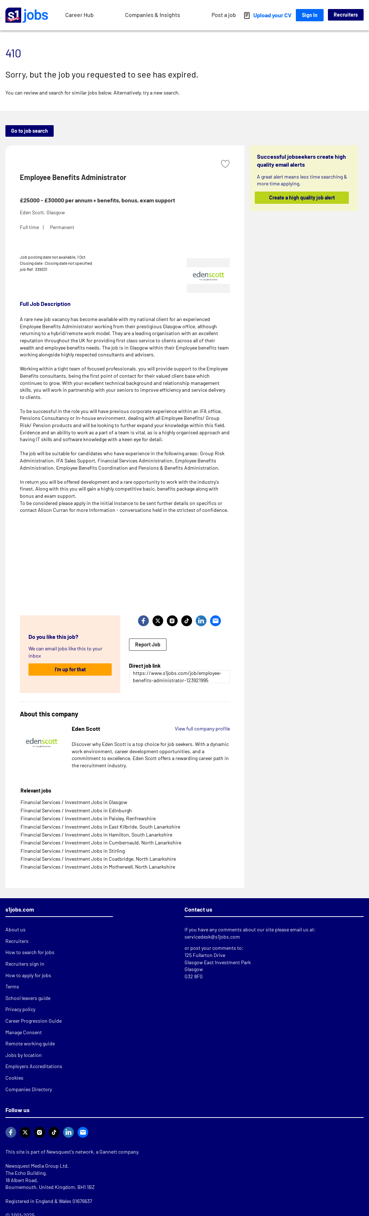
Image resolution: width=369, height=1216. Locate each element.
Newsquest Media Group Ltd (36, 1166)
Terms (12, 986)
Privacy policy (20, 1009)
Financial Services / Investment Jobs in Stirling (73, 851)
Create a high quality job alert (301, 197)
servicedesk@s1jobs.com (212, 937)
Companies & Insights (152, 14)
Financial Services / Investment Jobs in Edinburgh (76, 810)
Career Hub (79, 14)
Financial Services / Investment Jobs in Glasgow (74, 802)
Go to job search (29, 131)
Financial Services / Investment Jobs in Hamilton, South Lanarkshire (96, 834)
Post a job (224, 14)
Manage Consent (23, 1032)
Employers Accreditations (33, 1066)
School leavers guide (27, 998)
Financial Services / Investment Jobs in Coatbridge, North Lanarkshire (98, 859)
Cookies (14, 1078)
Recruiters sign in (24, 964)
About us (15, 929)
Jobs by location (23, 1055)
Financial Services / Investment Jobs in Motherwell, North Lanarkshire (98, 867)
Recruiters (346, 15)
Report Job (147, 644)
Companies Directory (28, 1089)
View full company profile (202, 728)
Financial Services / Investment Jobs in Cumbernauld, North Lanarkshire (101, 842)
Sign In (309, 15)
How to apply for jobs (28, 975)
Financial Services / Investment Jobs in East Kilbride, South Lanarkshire (100, 827)
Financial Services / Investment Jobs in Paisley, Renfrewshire (88, 818)
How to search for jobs (29, 952)
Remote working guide (30, 1043)
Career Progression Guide (33, 1021)
